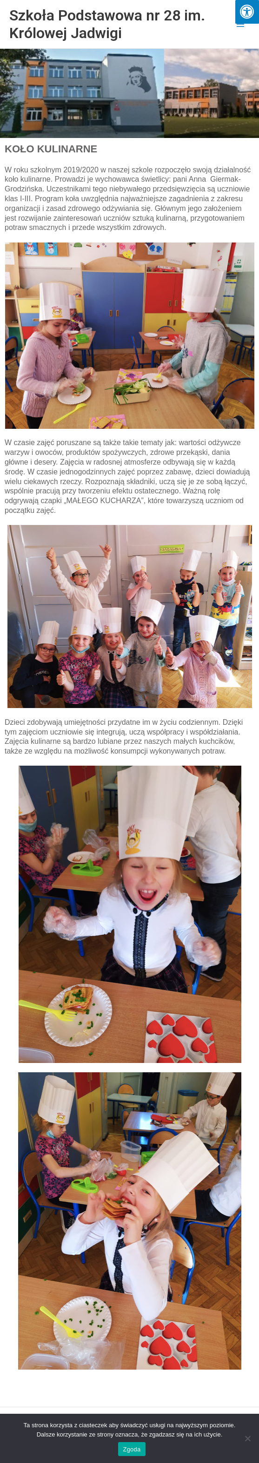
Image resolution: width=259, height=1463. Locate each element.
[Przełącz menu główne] (240, 24)
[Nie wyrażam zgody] (247, 1438)
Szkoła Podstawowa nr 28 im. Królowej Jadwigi (107, 24)
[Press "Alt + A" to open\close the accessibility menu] (247, 12)
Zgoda (131, 1449)
